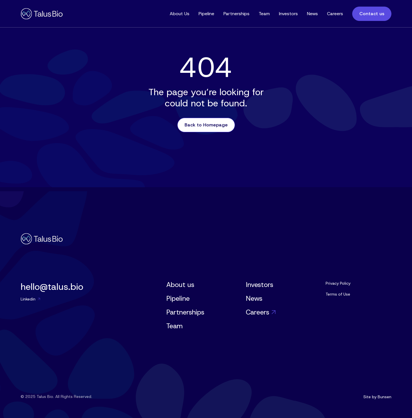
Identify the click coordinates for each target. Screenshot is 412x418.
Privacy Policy (338, 283)
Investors (288, 14)
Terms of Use (338, 294)
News (312, 14)
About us (180, 284)
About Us (179, 14)
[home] (42, 13)
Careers (335, 14)
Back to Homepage (206, 125)
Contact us (371, 14)
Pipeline (206, 14)
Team (264, 14)
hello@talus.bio (52, 287)
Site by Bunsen (377, 397)
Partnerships (236, 14)
